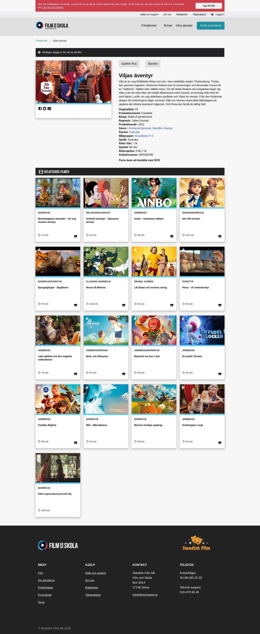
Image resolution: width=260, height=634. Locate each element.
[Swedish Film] (201, 543)
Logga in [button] (218, 14)
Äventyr (168, 128)
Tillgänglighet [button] (199, 14)
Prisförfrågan (45, 587)
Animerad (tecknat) (140, 128)
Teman (167, 25)
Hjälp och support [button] (149, 14)
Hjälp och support (95, 573)
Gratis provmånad (210, 25)
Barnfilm (157, 128)
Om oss (89, 580)
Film (40, 573)
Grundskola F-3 (144, 135)
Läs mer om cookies (52, 7)
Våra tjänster (184, 25)
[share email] (49, 108)
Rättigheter (91, 587)
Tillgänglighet (93, 595)
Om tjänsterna (46, 580)
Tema (41, 602)
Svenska (135, 132)
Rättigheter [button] (182, 14)
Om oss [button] (167, 14)
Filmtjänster (149, 25)
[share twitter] (44, 108)
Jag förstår (208, 5)
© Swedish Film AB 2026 (54, 628)
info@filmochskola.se (145, 594)
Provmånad (45, 595)
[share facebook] (40, 108)
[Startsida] (52, 26)
